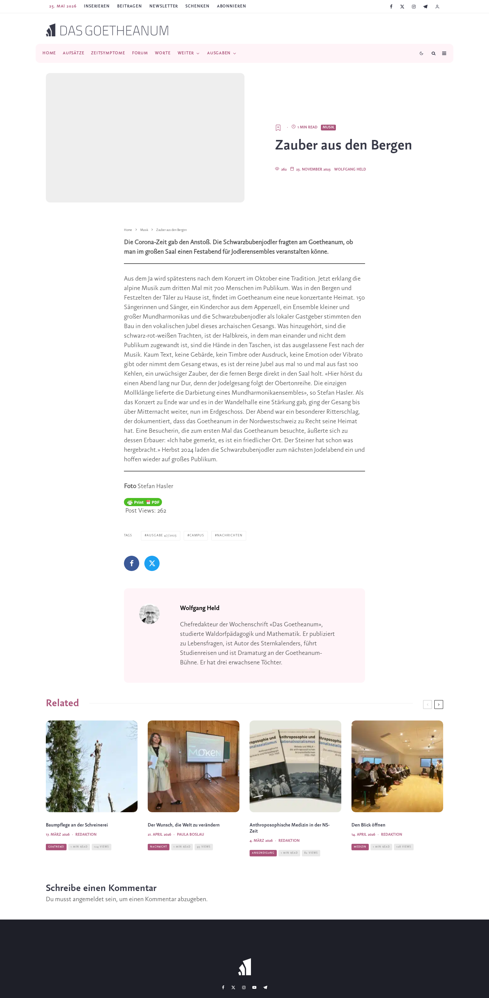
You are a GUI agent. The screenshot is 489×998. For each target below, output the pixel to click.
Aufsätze (73, 53)
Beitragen (129, 6)
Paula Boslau (190, 848)
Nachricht (158, 860)
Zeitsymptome (108, 53)
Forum (140, 53)
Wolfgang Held (350, 169)
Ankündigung (263, 866)
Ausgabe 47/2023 (162, 535)
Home (49, 53)
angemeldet (88, 899)
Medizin (360, 860)
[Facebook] (391, 6)
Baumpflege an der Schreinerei (77, 838)
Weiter (186, 53)
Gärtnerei (56, 860)
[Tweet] (152, 563)
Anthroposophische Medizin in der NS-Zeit (290, 842)
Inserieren (97, 6)
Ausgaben (219, 53)
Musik (328, 127)
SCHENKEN (197, 6)
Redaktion (85, 848)
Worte (163, 53)
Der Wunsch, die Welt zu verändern (184, 838)
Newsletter (163, 6)
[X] (402, 6)
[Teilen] (131, 563)
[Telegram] (425, 6)
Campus (196, 535)
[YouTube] (254, 987)
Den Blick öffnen (368, 838)
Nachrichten (229, 535)
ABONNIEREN (231, 6)
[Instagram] (413, 6)
